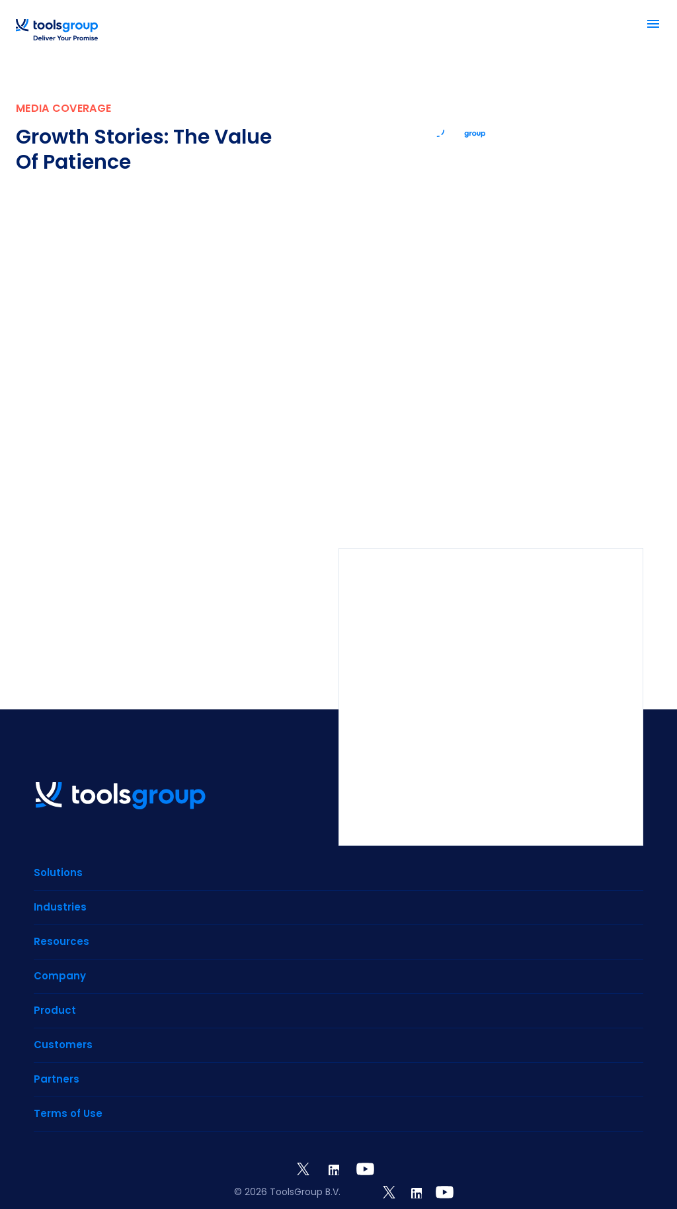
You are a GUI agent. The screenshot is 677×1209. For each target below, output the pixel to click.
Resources (61, 941)
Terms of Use (68, 1113)
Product (55, 1010)
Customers (63, 1045)
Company (60, 976)
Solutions (58, 872)
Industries (60, 907)
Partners (56, 1079)
